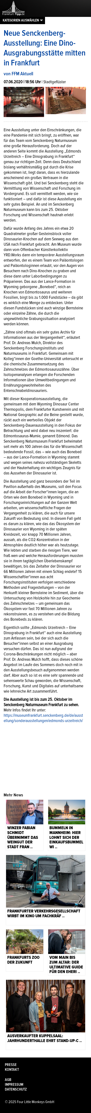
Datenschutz (16, 1089)
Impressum (14, 1084)
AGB (8, 1079)
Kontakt (12, 1069)
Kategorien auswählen (21, 20)
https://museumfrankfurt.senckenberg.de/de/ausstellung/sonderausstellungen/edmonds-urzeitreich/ (43, 718)
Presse (11, 1064)
